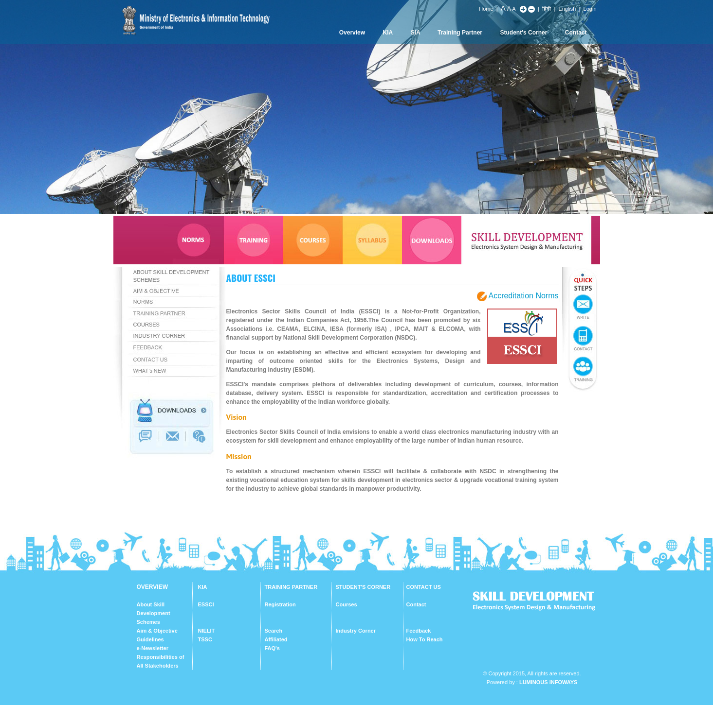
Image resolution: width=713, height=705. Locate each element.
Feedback (418, 631)
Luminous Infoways (548, 682)
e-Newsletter (152, 648)
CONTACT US (423, 587)
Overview (352, 32)
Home (486, 9)
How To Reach (424, 639)
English (567, 9)
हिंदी (546, 9)
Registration (280, 604)
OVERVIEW (152, 587)
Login (590, 9)
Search (274, 631)
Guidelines (150, 639)
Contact (576, 32)
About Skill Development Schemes (153, 613)
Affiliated (276, 639)
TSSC (205, 639)
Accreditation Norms (523, 296)
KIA (388, 32)
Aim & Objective (157, 631)
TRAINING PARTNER (291, 587)
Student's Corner (524, 32)
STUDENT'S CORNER (363, 587)
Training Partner (460, 32)
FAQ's (272, 648)
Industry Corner (356, 631)
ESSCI (206, 604)
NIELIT (206, 631)
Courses (346, 604)
